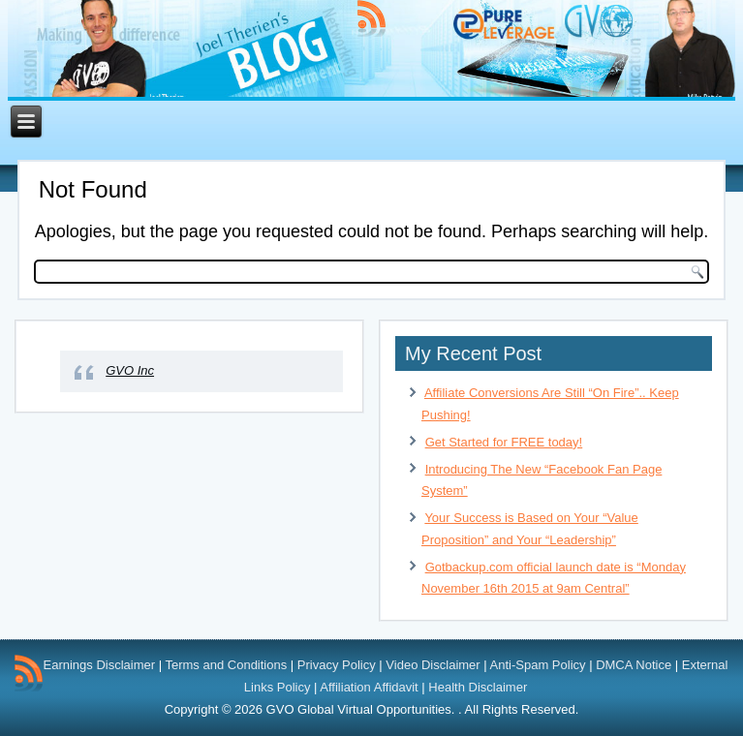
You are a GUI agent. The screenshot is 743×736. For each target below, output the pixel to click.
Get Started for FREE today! (504, 442)
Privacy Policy (336, 665)
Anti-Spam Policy (538, 665)
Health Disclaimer (477, 687)
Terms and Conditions (226, 665)
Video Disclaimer (433, 665)
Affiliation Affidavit (369, 687)
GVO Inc (130, 370)
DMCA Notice (633, 665)
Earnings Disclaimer (100, 665)
